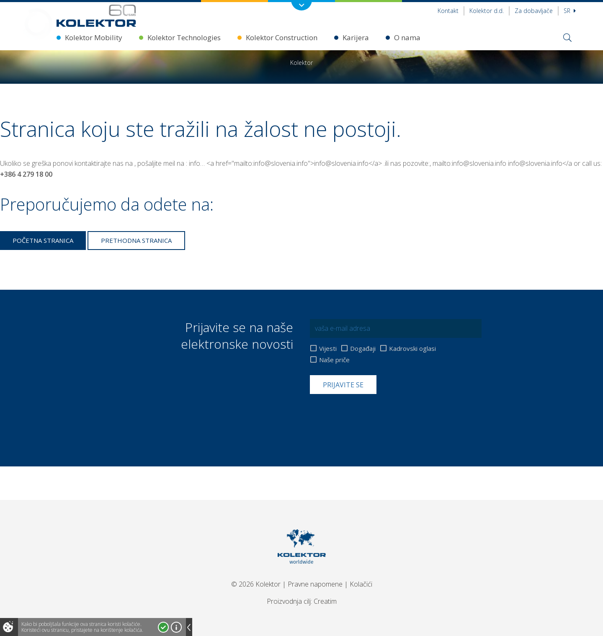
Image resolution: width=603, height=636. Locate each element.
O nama (407, 37)
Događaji (363, 348)
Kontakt (448, 11)
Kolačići (361, 584)
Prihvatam (163, 627)
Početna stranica (43, 240)
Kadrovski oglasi (412, 348)
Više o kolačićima (176, 627)
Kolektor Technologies (184, 37)
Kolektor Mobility (93, 37)
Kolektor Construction (281, 37)
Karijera (356, 37)
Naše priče (334, 359)
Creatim (325, 601)
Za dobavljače (534, 11)
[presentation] (373, 414)
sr (570, 11)
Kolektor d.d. (486, 11)
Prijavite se (343, 384)
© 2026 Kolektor (256, 584)
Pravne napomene (315, 584)
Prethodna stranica (136, 240)
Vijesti (328, 348)
